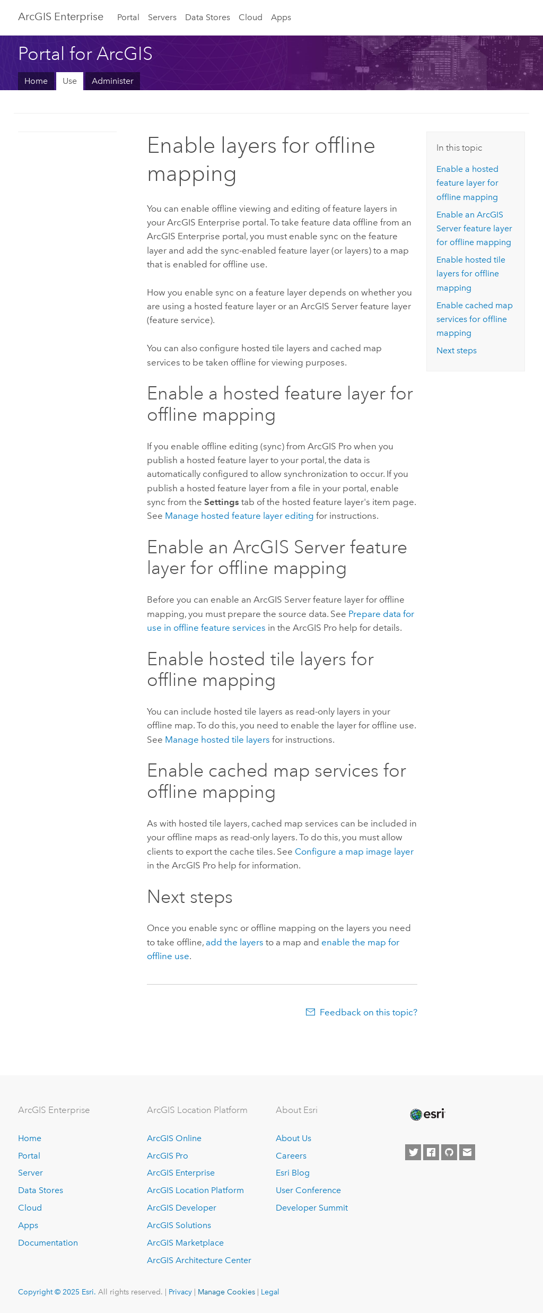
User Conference (308, 1190)
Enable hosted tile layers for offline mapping (470, 274)
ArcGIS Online (174, 1138)
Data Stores (207, 17)
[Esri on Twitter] (413, 1152)
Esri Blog (293, 1173)
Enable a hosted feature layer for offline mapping (467, 183)
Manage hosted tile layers (217, 739)
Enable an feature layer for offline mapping (474, 229)
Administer (113, 81)
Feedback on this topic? (368, 1012)
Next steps (456, 350)
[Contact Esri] (467, 1152)
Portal (128, 17)
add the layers (235, 942)
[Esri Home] (426, 1115)
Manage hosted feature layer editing (239, 515)
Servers (162, 17)
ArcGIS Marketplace (185, 1243)
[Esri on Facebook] (431, 1152)
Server (30, 1173)
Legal (270, 1292)
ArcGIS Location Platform (195, 1190)
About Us (293, 1138)
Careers (291, 1156)
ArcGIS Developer (181, 1208)
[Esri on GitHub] (449, 1152)
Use (70, 81)
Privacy (180, 1292)
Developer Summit (312, 1208)
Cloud (250, 17)
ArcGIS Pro (167, 1156)
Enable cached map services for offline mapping (474, 319)
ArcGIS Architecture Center (199, 1260)
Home (36, 81)
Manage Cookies (226, 1292)
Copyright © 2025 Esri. (57, 1292)
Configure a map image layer (354, 851)
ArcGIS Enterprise (60, 16)
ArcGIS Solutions (179, 1225)
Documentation (48, 1243)
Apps (281, 17)
